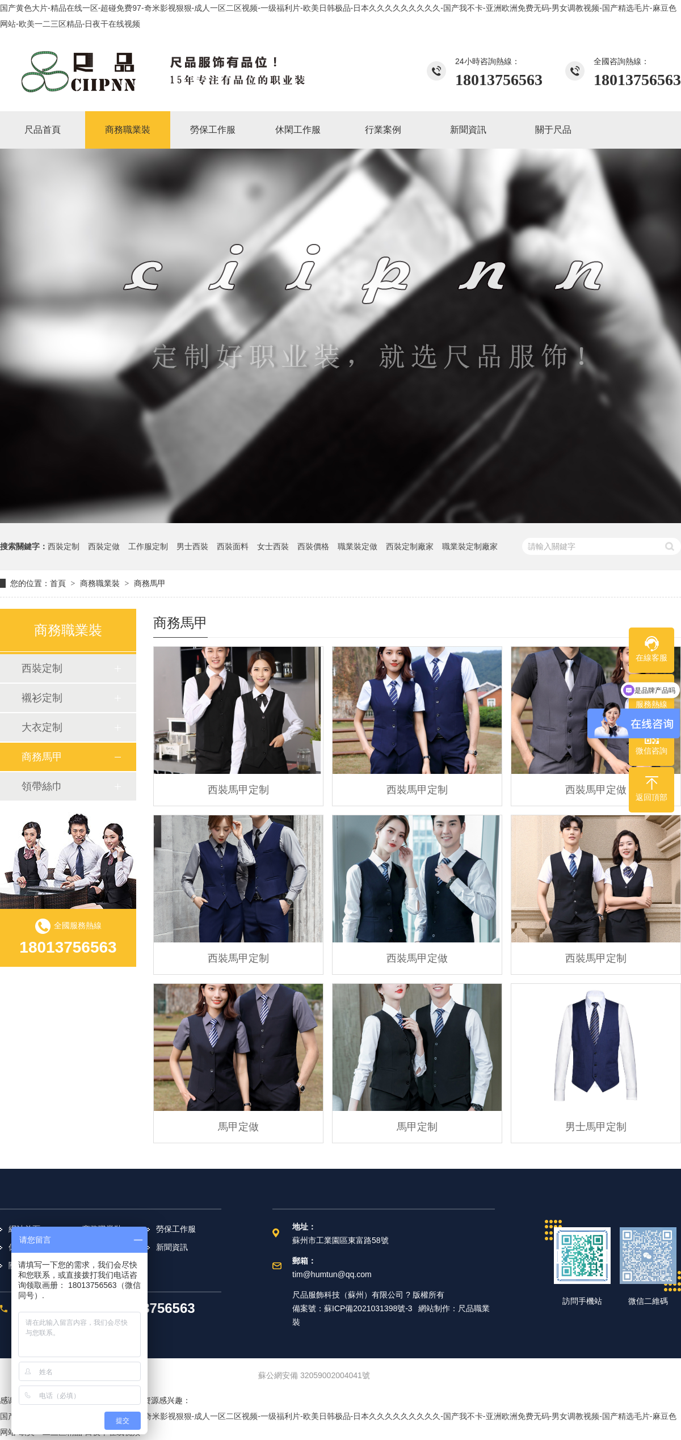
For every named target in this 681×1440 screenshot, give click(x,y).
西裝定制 (63, 546)
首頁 (58, 583)
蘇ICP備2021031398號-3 (368, 1308)
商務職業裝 (100, 583)
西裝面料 (233, 546)
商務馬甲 (150, 583)
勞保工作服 (176, 1228)
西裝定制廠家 (410, 546)
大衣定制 (42, 727)
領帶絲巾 (42, 786)
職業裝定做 (357, 546)
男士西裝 (192, 546)
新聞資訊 (172, 1247)
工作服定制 (148, 546)
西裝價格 (313, 546)
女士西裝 (273, 546)
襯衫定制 (42, 698)
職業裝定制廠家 (470, 546)
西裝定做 (104, 546)
